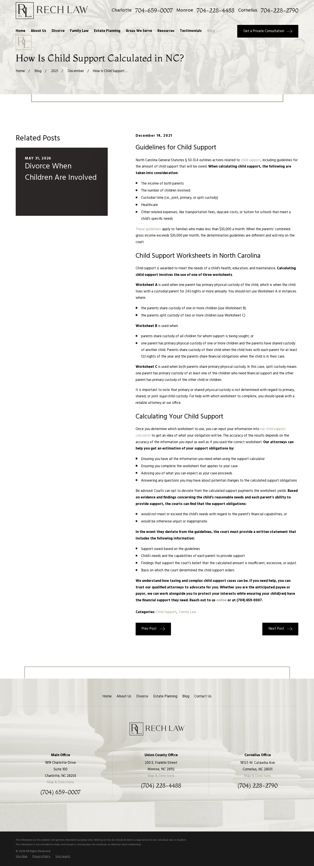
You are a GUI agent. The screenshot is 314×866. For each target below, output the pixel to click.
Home (107, 696)
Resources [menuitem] (165, 31)
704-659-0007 (154, 10)
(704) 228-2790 (257, 785)
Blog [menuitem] (211, 31)
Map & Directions (60, 782)
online (221, 600)
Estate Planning (165, 696)
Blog (185, 696)
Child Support (166, 612)
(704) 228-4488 (161, 785)
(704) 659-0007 (60, 792)
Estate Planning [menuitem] (107, 31)
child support (251, 160)
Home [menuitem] (20, 31)
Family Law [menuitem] (79, 31)
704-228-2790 (279, 10)
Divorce (142, 696)
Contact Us (203, 696)
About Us (124, 696)
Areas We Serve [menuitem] (139, 31)
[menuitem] (21, 856)
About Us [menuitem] (38, 31)
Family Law (187, 612)
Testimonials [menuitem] (191, 31)
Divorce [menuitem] (58, 31)
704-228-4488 (215, 10)
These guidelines (148, 229)
